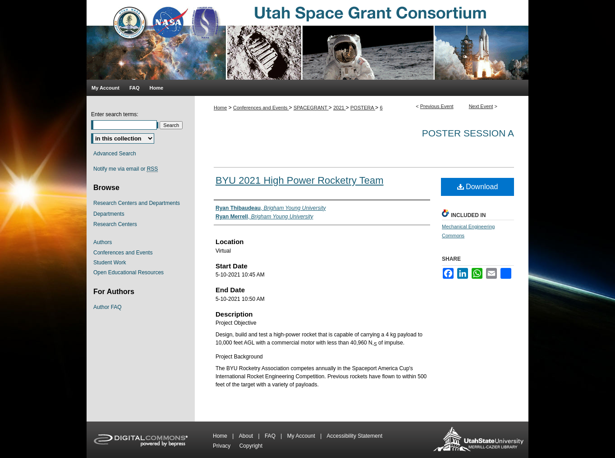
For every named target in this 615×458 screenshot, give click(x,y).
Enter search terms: (114, 114)
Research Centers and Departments (136, 203)
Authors (102, 242)
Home (220, 107)
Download (477, 186)
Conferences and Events (261, 107)
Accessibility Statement (354, 436)
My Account (302, 436)
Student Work (109, 262)
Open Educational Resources (128, 272)
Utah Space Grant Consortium (307, 40)
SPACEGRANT (311, 107)
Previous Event (437, 106)
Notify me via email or (125, 169)
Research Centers (115, 224)
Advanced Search (114, 153)
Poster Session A (468, 133)
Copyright (250, 446)
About (247, 436)
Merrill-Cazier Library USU (478, 440)
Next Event (481, 106)
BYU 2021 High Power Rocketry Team (300, 180)
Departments (108, 214)
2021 (339, 107)
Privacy (222, 446)
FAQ (271, 436)
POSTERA (362, 107)
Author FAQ (107, 307)
